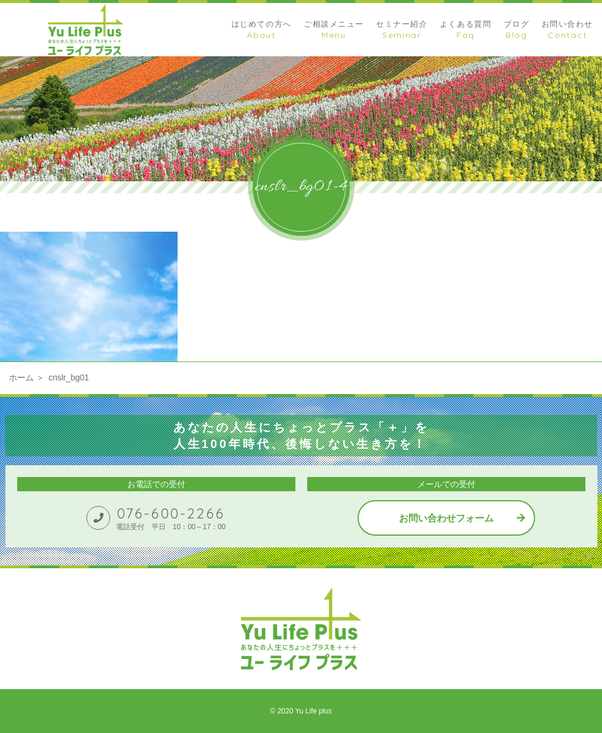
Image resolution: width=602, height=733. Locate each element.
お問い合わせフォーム (446, 518)
